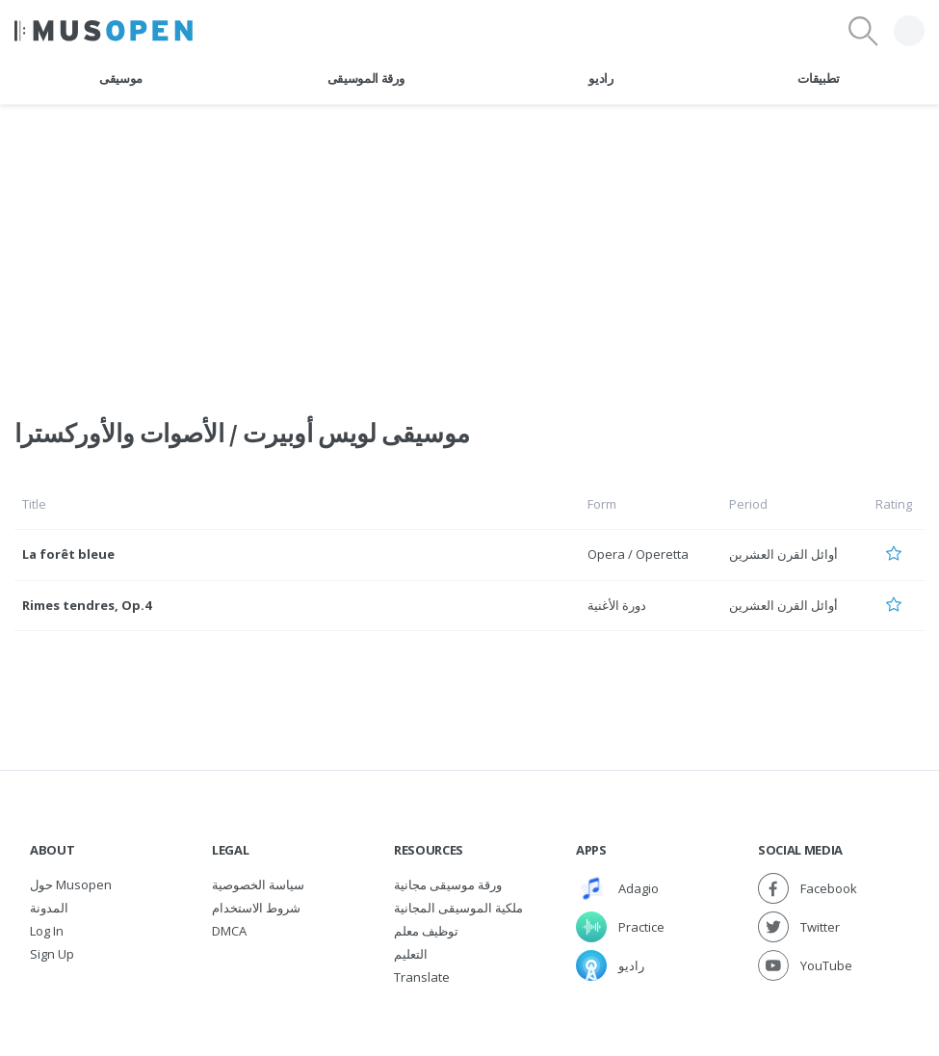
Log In (47, 930)
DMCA (229, 930)
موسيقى (121, 78)
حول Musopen (71, 884)
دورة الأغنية (616, 605)
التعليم (411, 954)
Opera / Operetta (638, 554)
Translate (422, 977)
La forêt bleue (68, 554)
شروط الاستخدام (256, 907)
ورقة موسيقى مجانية (448, 884)
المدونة (49, 907)
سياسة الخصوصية (258, 884)
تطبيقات (818, 78)
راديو (600, 78)
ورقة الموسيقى (365, 78)
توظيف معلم (426, 930)
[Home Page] (103, 30)
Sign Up (52, 954)
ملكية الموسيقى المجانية (458, 907)
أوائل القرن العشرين (783, 554)
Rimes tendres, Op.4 (86, 605)
